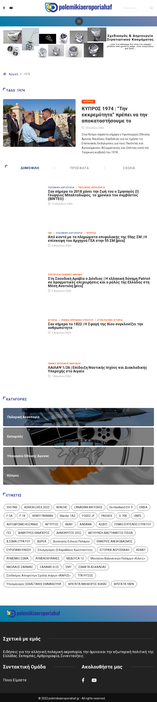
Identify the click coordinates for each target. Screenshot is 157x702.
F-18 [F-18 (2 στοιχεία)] (22, 515)
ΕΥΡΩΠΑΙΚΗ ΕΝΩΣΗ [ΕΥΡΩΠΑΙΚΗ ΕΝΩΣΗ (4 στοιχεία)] (18, 550)
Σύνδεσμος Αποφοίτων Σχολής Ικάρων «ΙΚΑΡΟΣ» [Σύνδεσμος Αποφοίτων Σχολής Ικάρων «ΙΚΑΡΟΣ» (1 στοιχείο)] (38, 575)
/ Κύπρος (90, 233)
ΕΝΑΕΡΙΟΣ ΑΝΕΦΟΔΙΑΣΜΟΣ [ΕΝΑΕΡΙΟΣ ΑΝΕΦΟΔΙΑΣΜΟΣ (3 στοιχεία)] (114, 541)
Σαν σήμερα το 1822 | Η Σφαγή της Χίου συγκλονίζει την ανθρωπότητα (95, 326)
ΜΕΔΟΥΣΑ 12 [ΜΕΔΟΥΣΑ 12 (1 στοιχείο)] (75, 558)
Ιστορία (52, 320)
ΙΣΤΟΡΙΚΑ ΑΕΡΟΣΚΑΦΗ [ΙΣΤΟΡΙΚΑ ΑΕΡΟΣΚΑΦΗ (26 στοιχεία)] (114, 550)
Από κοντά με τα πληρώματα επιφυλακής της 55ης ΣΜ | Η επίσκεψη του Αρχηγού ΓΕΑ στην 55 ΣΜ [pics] (97, 239)
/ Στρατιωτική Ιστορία (109, 320)
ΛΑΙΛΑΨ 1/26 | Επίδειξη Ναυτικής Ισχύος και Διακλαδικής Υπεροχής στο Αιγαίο (97, 369)
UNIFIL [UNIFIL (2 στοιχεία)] (138, 515)
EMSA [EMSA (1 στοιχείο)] (143, 507)
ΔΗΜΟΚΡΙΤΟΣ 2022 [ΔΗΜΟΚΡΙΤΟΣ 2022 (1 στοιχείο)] (68, 532)
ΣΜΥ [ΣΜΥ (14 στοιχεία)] (68, 567)
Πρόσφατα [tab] (72, 168)
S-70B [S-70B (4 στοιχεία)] (123, 515)
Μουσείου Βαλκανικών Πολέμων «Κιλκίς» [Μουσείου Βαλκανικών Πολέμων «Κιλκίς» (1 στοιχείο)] (118, 558)
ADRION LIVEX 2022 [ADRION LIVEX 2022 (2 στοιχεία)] (36, 507)
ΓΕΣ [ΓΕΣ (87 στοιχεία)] (8, 532)
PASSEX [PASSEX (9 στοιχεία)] (106, 515)
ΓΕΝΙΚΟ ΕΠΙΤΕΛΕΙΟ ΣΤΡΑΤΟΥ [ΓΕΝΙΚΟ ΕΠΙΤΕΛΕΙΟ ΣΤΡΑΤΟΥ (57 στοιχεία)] (132, 524)
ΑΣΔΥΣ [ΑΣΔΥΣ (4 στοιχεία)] (103, 524)
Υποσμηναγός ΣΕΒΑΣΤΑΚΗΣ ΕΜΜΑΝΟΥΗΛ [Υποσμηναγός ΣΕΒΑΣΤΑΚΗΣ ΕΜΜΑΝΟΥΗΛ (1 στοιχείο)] (33, 584)
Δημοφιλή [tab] (22, 168)
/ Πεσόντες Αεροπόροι (90, 187)
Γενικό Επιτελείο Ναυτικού (64, 363)
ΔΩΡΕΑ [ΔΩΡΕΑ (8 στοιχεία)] (41, 541)
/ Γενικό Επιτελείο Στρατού (76, 320)
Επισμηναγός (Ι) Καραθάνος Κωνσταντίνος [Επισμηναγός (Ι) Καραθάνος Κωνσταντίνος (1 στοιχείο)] (65, 550)
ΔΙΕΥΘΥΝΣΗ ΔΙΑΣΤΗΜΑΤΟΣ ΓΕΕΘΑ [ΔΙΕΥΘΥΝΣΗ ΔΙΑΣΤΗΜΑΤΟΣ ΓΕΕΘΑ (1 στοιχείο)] (110, 532)
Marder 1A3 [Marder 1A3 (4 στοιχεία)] (67, 515)
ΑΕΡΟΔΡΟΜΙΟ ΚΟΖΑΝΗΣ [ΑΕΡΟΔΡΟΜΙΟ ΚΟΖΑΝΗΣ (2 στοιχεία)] (22, 524)
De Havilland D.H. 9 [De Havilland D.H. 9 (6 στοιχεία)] (121, 507)
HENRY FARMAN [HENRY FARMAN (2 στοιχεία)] (42, 515)
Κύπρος (88, 101)
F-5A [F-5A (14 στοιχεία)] (9, 515)
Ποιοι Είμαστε (15, 680)
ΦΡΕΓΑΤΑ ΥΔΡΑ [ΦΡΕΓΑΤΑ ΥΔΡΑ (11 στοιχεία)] (124, 584)
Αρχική (13, 74)
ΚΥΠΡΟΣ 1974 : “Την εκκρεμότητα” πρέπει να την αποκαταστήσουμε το (114, 115)
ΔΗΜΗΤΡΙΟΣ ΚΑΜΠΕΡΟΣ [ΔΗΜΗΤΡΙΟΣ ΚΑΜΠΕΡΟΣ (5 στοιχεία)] (34, 532)
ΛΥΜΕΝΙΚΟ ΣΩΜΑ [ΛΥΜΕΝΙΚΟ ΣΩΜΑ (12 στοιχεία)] (17, 558)
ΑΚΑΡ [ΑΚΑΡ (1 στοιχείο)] (69, 524)
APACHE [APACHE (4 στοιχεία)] (61, 507)
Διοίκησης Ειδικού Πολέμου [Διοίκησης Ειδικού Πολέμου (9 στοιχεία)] (71, 541)
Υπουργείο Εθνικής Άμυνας (65, 274)
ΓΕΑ (50, 233)
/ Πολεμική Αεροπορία (68, 233)
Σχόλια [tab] (119, 168)
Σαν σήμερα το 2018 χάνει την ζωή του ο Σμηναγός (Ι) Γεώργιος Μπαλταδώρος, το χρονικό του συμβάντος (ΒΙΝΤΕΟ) (93, 195)
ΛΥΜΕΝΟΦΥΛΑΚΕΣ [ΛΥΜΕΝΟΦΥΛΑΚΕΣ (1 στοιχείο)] (48, 558)
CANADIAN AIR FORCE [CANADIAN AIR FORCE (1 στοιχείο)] (88, 507)
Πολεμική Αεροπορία (61, 187)
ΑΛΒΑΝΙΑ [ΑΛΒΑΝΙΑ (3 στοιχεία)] (86, 524)
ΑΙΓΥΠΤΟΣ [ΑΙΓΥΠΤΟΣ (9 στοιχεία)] (51, 524)
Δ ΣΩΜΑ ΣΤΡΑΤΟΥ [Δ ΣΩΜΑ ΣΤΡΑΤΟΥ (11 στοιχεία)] (18, 541)
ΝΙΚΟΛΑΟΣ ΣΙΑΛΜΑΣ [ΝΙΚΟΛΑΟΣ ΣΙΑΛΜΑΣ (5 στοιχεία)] (19, 567)
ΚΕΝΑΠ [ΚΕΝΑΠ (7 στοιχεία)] (140, 550)
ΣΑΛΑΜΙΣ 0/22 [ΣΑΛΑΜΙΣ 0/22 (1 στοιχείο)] (49, 567)
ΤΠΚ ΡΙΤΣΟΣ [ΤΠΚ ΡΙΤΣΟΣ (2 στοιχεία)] (85, 575)
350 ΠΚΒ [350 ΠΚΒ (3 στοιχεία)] (11, 507)
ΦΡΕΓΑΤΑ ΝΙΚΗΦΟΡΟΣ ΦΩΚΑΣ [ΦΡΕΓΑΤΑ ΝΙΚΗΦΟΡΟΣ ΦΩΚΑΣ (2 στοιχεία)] (87, 584)
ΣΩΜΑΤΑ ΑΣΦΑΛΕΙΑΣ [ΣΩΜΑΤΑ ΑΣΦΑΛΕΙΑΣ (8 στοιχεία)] (92, 567)
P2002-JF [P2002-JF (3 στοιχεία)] (88, 515)
